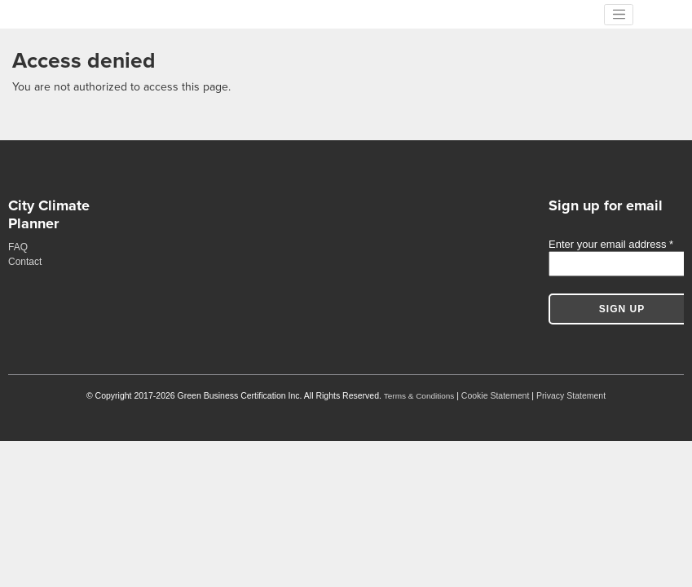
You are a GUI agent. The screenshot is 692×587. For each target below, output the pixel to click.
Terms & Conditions (419, 395)
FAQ (18, 247)
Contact (25, 261)
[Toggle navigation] (618, 14)
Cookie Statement (495, 395)
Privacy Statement (571, 395)
